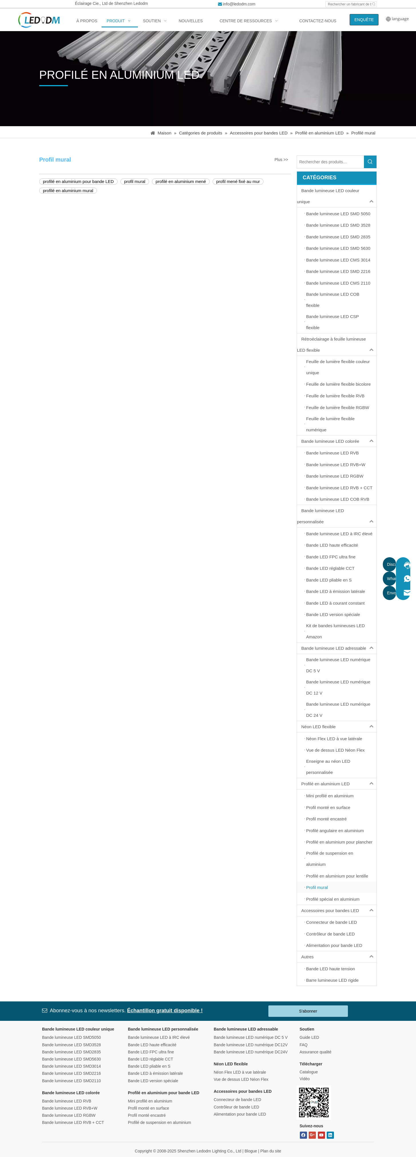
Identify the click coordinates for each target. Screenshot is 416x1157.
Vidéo (305, 1078)
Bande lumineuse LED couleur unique (337, 196)
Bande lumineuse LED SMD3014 (71, 1066)
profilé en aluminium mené (181, 181)
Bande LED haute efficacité (152, 1045)
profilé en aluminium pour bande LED (78, 181)
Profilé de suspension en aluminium (159, 1122)
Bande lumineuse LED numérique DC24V (251, 1052)
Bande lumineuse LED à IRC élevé (159, 1037)
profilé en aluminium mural (68, 190)
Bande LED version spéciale (153, 1080)
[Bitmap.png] (314, 1102)
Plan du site (270, 1151)
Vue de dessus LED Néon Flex (241, 1079)
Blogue (251, 1151)
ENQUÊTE (364, 19)
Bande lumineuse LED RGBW (69, 1115)
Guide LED (309, 1037)
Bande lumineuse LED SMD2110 (71, 1080)
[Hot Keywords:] (374, 4)
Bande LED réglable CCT (150, 1059)
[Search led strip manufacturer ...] (348, 4)
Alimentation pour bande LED (240, 1114)
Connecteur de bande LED (237, 1099)
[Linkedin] (330, 1135)
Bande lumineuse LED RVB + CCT (73, 1122)
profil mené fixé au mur (238, 181)
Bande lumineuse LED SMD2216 (71, 1073)
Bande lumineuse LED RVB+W (69, 1108)
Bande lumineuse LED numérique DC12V (251, 1045)
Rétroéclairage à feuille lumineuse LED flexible (337, 344)
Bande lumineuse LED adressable (339, 648)
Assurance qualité (315, 1052)
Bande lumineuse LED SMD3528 (71, 1045)
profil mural (134, 181)
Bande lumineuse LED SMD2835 (71, 1052)
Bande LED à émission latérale (155, 1073)
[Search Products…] (330, 162)
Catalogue (309, 1072)
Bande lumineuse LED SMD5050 (71, 1037)
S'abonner (308, 1011)
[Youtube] (321, 1135)
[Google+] (312, 1135)
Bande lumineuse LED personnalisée (337, 516)
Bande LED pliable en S (149, 1066)
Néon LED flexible (339, 726)
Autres (339, 956)
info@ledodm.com (239, 4)
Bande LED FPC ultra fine (151, 1052)
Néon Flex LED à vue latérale (240, 1072)
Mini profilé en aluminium (150, 1101)
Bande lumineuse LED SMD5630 (71, 1059)
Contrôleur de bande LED (236, 1107)
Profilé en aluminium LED (339, 783)
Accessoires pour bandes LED (339, 910)
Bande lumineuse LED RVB (66, 1101)
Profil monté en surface (148, 1108)
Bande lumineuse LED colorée (339, 441)
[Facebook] (303, 1135)
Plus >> (281, 160)
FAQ (304, 1045)
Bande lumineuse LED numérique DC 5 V (251, 1037)
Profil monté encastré (147, 1115)
